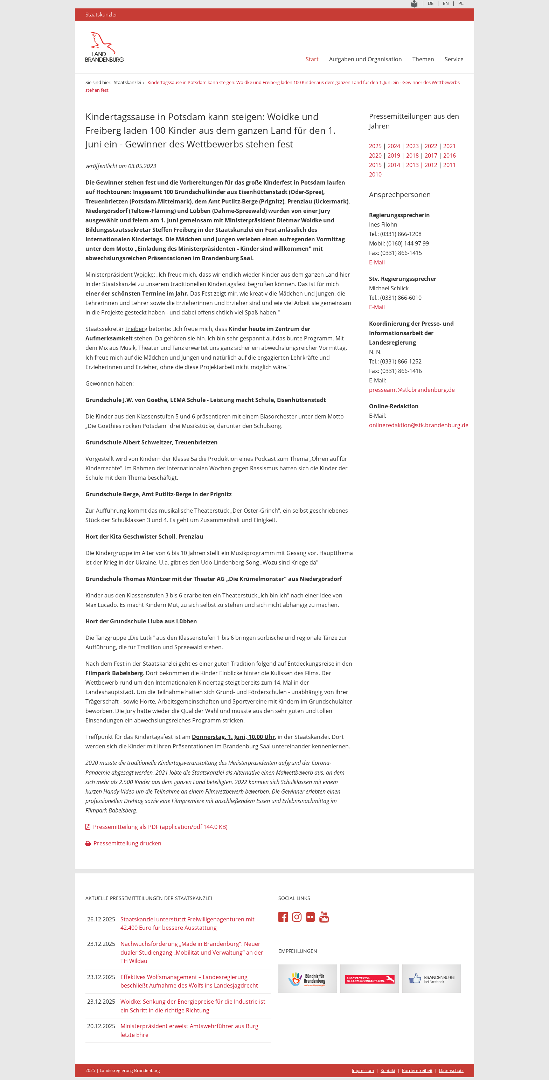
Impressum (363, 1070)
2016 (449, 155)
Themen (423, 59)
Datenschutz (451, 1070)
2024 (394, 146)
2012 (431, 165)
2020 (375, 155)
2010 (375, 174)
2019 (394, 155)
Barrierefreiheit (417, 1070)
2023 (412, 146)
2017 (431, 155)
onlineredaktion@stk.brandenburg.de (418, 425)
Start (312, 59)
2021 (449, 146)
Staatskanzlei (127, 82)
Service (454, 59)
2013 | (414, 165)
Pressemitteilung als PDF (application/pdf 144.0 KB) (160, 827)
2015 (375, 165)
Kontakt (388, 1070)
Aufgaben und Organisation (365, 59)
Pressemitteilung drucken (127, 843)
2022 (431, 146)
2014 (394, 165)
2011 (449, 165)
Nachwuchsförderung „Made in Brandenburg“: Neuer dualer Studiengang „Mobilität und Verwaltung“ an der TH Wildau (191, 952)
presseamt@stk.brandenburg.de (412, 390)
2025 (375, 146)
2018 (412, 155)
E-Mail (377, 262)
